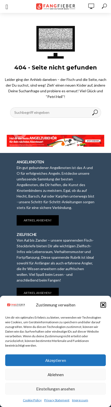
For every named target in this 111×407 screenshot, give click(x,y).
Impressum (80, 400)
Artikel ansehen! (38, 220)
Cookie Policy (32, 400)
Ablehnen (56, 374)
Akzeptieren (55, 360)
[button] (103, 304)
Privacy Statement (56, 400)
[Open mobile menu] (7, 6)
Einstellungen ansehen (55, 389)
